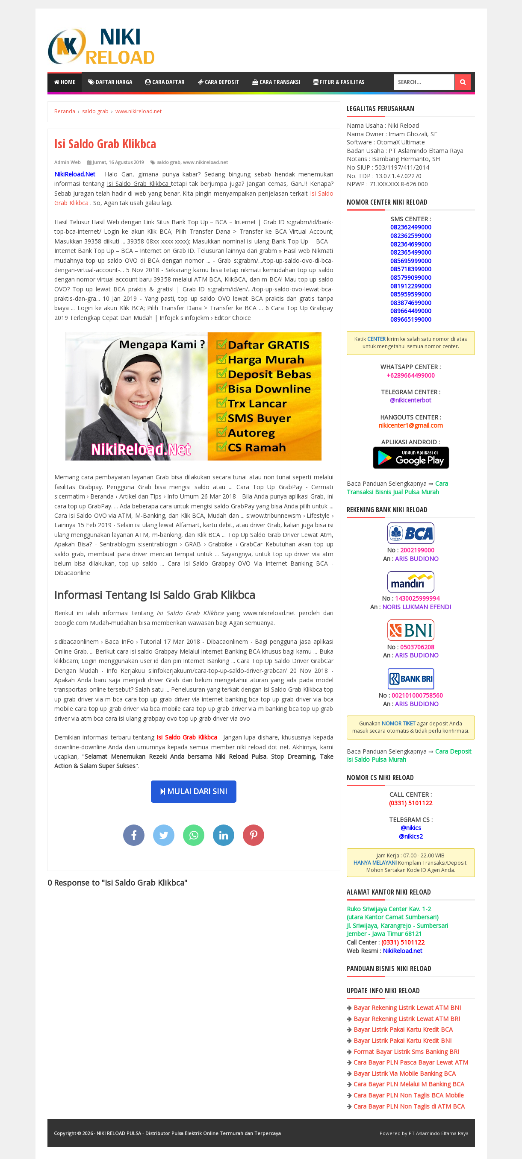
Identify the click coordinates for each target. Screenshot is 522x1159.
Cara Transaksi (276, 82)
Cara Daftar (165, 82)
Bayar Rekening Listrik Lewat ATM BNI (407, 1007)
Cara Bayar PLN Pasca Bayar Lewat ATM (411, 1062)
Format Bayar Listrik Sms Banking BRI (406, 1052)
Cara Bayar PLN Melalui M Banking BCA (409, 1084)
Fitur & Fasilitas (339, 82)
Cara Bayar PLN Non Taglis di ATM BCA (409, 1106)
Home (64, 82)
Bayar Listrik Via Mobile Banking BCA (405, 1073)
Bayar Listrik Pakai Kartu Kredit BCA (403, 1029)
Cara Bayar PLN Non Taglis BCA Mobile (409, 1095)
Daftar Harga (110, 82)
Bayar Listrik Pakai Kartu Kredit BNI (402, 1040)
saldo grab (168, 162)
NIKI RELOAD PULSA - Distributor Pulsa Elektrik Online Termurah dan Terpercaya (189, 1133)
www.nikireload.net (205, 162)
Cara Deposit (218, 82)
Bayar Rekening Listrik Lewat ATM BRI (407, 1019)
